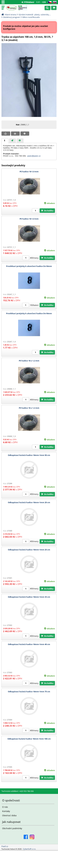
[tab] (4, 140)
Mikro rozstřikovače (31, 17)
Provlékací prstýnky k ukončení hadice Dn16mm (29, 266)
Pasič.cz (11, 8)
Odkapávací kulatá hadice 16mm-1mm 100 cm (29, 738)
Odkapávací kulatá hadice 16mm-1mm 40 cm (29, 644)
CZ (49, 2)
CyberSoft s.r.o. (29, 849)
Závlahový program (11, 17)
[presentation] (5, 141)
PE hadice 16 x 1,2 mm (29, 360)
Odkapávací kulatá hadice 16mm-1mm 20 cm (29, 502)
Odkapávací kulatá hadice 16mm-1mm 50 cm (29, 455)
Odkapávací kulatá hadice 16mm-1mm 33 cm (29, 597)
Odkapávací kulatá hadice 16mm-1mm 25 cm (29, 549)
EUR (38, 2)
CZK (44, 2)
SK (54, 2)
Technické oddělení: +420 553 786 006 (17, 791)
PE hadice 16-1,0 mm (29, 171)
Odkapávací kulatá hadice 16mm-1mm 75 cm (29, 691)
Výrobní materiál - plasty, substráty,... (35, 14)
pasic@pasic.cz (34, 156)
